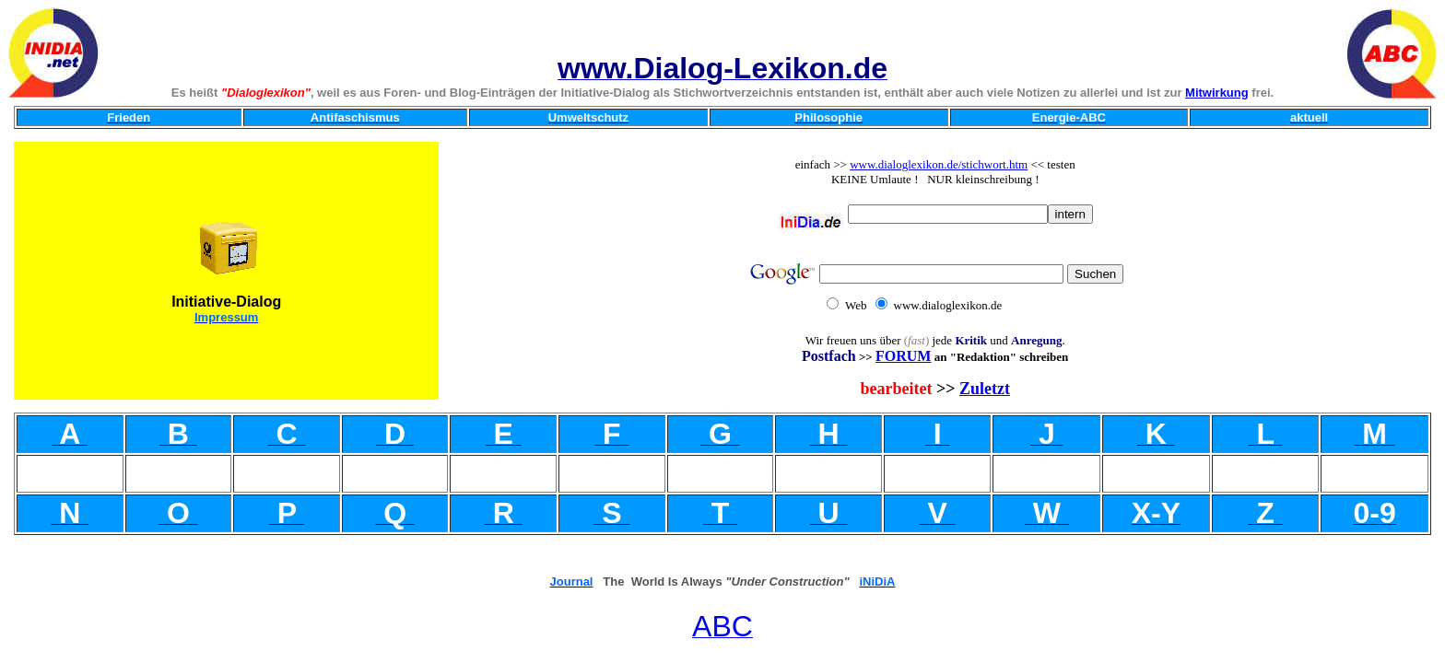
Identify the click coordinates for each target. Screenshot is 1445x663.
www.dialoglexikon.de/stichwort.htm (939, 164)
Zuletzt (984, 388)
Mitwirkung (1217, 92)
